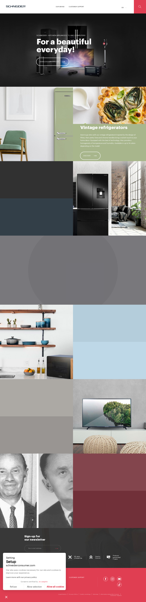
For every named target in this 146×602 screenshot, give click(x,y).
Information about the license (109, 594)
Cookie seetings (85, 594)
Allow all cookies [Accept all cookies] (55, 587)
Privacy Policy (73, 594)
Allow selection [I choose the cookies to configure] (34, 587)
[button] (6, 597)
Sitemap (95, 594)
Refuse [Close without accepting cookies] (13, 587)
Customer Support (76, 577)
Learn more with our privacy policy (21, 577)
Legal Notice (62, 594)
